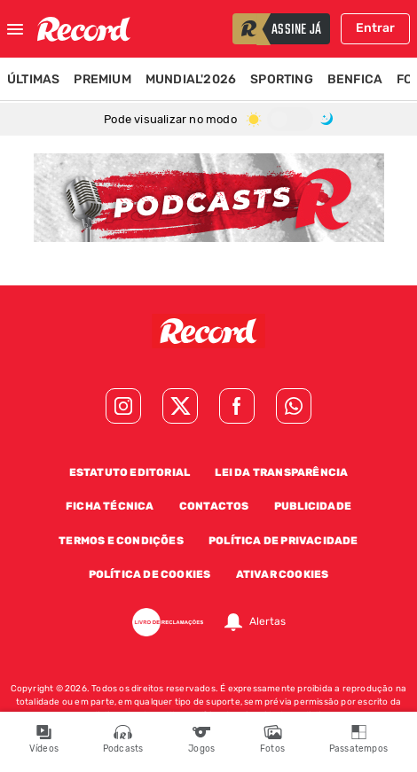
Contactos (214, 506)
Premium (102, 79)
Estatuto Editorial (130, 472)
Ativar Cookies (282, 574)
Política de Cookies (150, 574)
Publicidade (312, 506)
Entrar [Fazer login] (375, 27)
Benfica (354, 79)
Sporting (281, 79)
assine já (296, 30)
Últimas (33, 79)
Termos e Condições (121, 540)
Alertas (267, 622)
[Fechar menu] (15, 29)
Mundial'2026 (191, 79)
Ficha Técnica (110, 506)
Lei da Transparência (281, 472)
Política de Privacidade (283, 540)
